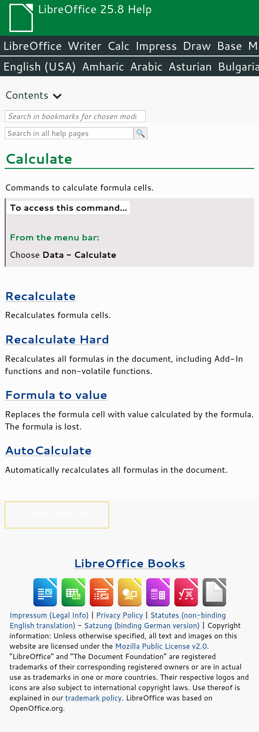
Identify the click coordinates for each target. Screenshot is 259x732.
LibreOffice (32, 46)
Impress (156, 46)
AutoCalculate (48, 450)
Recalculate (40, 295)
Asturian (190, 66)
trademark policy (93, 697)
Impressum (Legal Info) (49, 615)
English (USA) (39, 66)
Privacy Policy (119, 615)
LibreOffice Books (130, 563)
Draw (196, 46)
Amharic (103, 66)
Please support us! (57, 513)
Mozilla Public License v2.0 (161, 646)
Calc (118, 46)
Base (229, 46)
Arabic (146, 66)
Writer (84, 46)
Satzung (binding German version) (142, 625)
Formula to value (56, 394)
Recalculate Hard (57, 339)
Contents (26, 95)
